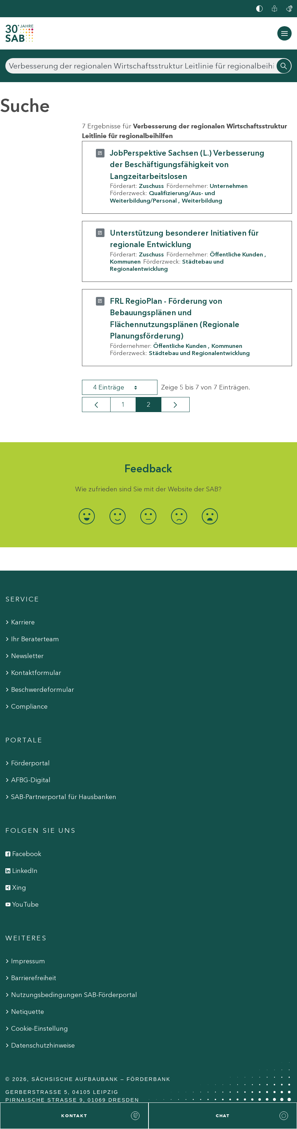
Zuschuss (151, 185)
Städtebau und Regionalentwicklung (167, 265)
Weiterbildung (202, 200)
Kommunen (125, 261)
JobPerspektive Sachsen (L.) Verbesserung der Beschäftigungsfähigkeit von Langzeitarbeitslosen (187, 164)
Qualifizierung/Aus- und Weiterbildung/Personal (162, 196)
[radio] (87, 516)
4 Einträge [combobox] (121, 387)
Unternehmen (229, 185)
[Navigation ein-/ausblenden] (284, 33)
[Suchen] (148, 66)
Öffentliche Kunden (236, 254)
